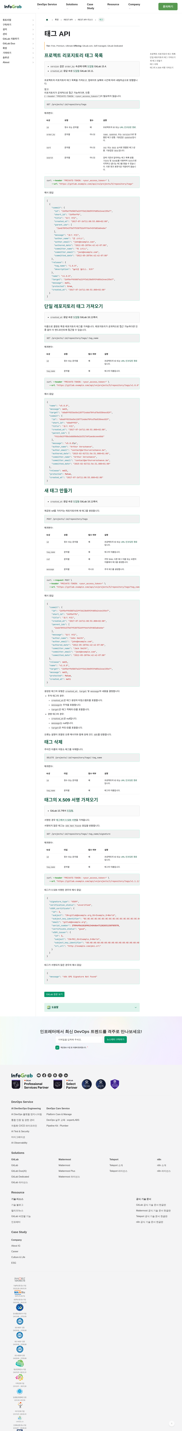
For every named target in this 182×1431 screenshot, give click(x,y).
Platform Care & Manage (59, 1115)
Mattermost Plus (67, 1171)
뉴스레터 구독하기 (115, 1040)
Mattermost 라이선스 (69, 1177)
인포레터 (15, 1222)
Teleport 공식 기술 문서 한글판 (151, 1217)
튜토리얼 (7, 20)
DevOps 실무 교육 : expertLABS (62, 1120)
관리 (5, 34)
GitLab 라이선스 (19, 1183)
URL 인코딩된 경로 (128, 127)
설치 (5, 29)
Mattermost (64, 1166)
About (6, 62)
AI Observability (19, 1143)
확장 (5, 48)
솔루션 (6, 57)
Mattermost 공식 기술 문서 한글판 (153, 1211)
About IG (15, 1246)
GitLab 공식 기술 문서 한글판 (151, 1205)
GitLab (14, 1166)
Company (16, 1240)
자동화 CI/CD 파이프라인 (24, 1126)
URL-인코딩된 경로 (129, 361)
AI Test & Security (20, 1132)
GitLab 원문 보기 (54, 994)
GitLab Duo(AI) (19, 1171)
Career (14, 1252)
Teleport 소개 (116, 1166)
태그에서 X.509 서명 (66, 820)
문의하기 (168, 6)
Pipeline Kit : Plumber (57, 1126)
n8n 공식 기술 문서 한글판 (149, 1222)
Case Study (19, 1232)
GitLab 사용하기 (11, 39)
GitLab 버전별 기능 (21, 1217)
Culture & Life (18, 1257)
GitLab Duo (9, 43)
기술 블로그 (17, 1205)
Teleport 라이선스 (118, 1171)
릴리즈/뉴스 (17, 1211)
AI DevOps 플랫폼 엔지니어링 (26, 1115)
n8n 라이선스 (164, 1171)
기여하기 (7, 53)
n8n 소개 (161, 1166)
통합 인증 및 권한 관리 (22, 1120)
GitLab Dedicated (20, 1177)
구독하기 (7, 25)
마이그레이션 (18, 1137)
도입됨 (90, 66)
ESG (13, 1263)
